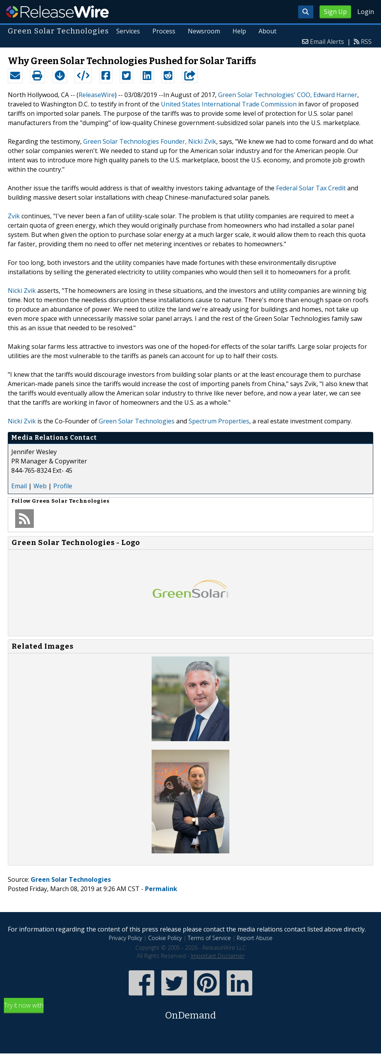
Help (239, 31)
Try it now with (190, 1011)
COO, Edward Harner (327, 95)
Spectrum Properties (219, 421)
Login (365, 11)
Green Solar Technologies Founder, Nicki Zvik (149, 141)
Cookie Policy (165, 938)
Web (40, 486)
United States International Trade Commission (229, 104)
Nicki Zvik (22, 290)
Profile (62, 486)
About (267, 31)
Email (19, 486)
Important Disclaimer (218, 955)
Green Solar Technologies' (256, 95)
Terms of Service (209, 938)
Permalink (161, 888)
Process (163, 31)
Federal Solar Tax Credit (311, 188)
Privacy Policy (125, 938)
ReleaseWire (57, 11)
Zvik (14, 216)
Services (128, 31)
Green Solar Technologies (137, 421)
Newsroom (204, 31)
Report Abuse (255, 938)
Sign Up (335, 11)
